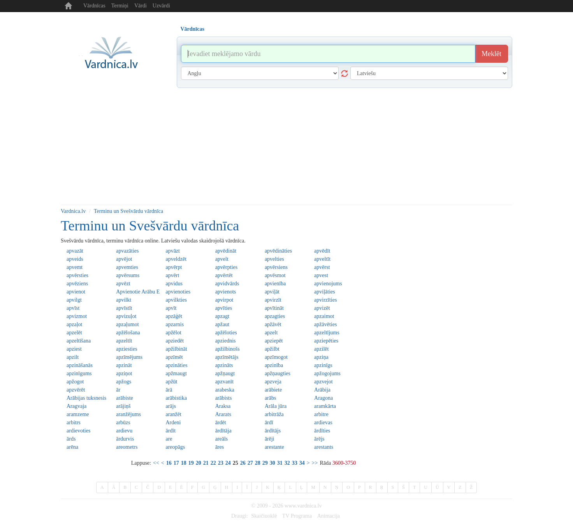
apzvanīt (224, 382)
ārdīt (170, 431)
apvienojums (328, 283)
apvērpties (226, 267)
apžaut (222, 324)
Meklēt (491, 54)
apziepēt (274, 341)
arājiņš (123, 406)
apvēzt (123, 283)
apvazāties (127, 251)
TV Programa (297, 516)
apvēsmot (275, 275)
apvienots (225, 292)
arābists (223, 398)
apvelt (221, 259)
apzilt (73, 357)
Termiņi (119, 6)
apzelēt (74, 333)
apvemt (75, 267)
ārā (168, 390)
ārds (71, 439)
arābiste (124, 398)
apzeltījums (326, 333)
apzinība (274, 365)
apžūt (171, 382)
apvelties (274, 259)
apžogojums (327, 373)
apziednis (225, 341)
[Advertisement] (286, 146)
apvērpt (173, 267)
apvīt (170, 308)
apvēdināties (278, 251)
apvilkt (123, 300)
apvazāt (75, 251)
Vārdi (140, 6)
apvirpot (224, 300)
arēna (72, 447)
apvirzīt (273, 300)
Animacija (328, 516)
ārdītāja (223, 431)
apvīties (223, 308)
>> (315, 463)
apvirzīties (325, 300)
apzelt (271, 333)
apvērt (172, 275)
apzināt (124, 365)
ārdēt (220, 422)
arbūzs (123, 422)
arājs (170, 406)
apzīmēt (174, 357)
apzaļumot (127, 324)
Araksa (223, 406)
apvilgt (74, 300)
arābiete (273, 390)
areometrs (126, 447)
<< (156, 463)
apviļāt (272, 292)
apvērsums (127, 275)
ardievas (323, 422)
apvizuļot (126, 316)
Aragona (323, 398)
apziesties (126, 349)
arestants (323, 447)
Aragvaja (76, 406)
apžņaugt (225, 373)
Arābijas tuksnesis (86, 398)
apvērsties (77, 275)
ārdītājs (273, 431)
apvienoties (177, 292)
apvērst (322, 267)
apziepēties (326, 341)
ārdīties (322, 431)
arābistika (175, 398)
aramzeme (78, 414)
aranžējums (128, 414)
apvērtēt (224, 275)
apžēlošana (128, 333)
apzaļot (74, 324)
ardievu (124, 431)
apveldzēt (175, 259)
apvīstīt (124, 308)
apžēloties (226, 333)
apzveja (273, 382)
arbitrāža (274, 414)
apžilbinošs (227, 349)
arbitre (321, 414)
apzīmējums (129, 357)
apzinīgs (323, 365)
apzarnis (174, 324)
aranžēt (173, 414)
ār (118, 390)
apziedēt (174, 341)
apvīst (73, 308)
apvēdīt (322, 251)
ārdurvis (125, 439)
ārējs (319, 439)
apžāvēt (273, 324)
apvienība (275, 283)
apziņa (321, 357)
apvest (321, 275)
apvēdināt (225, 251)
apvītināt (274, 308)
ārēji (269, 439)
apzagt (222, 316)
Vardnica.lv (73, 211)
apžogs (123, 382)
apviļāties (324, 292)
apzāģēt (173, 316)
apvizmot (77, 316)
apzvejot (323, 382)
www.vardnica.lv (303, 506)
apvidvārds (227, 283)
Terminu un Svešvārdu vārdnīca (128, 211)
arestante (274, 447)
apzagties (275, 316)
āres (219, 447)
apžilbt (272, 349)
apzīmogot (276, 357)
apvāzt (172, 251)
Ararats (223, 414)
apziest (74, 349)
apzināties (176, 365)
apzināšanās (80, 365)
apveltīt (322, 259)
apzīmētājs (227, 357)
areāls (221, 439)
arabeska (224, 390)
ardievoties (78, 431)
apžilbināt (176, 349)
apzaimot (324, 316)
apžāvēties (325, 324)
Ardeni (173, 422)
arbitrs (74, 422)
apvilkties (175, 300)
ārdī (269, 422)
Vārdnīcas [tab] (192, 29)
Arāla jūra (275, 406)
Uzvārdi (161, 6)
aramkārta (325, 406)
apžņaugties (277, 373)
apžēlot (173, 333)
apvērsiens (276, 267)
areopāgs (175, 447)
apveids (75, 259)
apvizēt (322, 308)
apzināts (224, 365)
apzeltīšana (79, 341)
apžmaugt (175, 373)
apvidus (174, 283)
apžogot (75, 382)
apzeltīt (124, 341)
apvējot (124, 259)
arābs (270, 398)
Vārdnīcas (94, 6)
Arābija (322, 390)
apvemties (127, 267)
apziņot (124, 373)
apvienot (76, 292)
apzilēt (321, 349)
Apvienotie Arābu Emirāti (138, 292)
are (168, 439)
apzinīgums (79, 373)
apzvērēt (76, 390)
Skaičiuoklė (264, 516)
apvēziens (77, 283)
